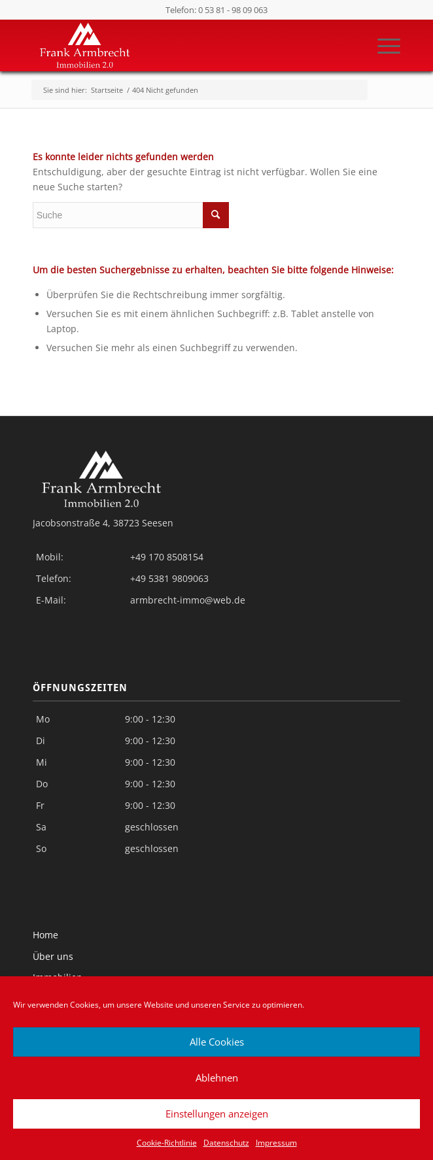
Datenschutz (226, 1142)
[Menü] (382, 45)
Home (45, 935)
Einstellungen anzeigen (216, 1113)
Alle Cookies (217, 1041)
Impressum (276, 1142)
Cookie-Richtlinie (167, 1142)
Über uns (53, 956)
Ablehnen (217, 1077)
